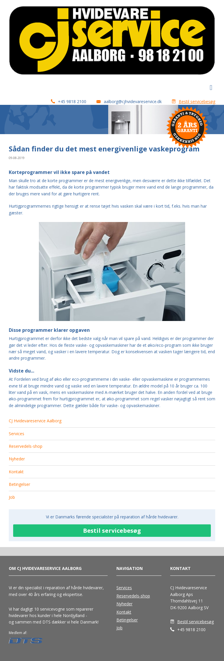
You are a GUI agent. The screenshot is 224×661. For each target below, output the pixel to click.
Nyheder (17, 459)
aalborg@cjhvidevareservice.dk (133, 101)
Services (16, 433)
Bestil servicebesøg (197, 101)
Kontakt (16, 471)
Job (12, 497)
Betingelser (19, 484)
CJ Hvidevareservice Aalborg (35, 420)
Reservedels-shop (25, 446)
